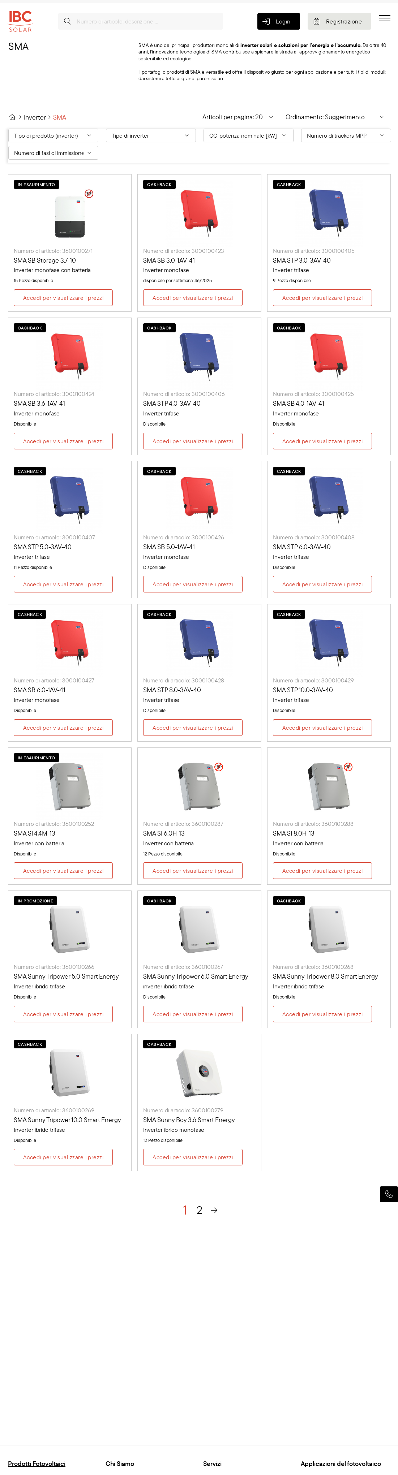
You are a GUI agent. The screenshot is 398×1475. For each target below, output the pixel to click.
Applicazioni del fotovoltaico (341, 1463)
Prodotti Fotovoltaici (36, 1463)
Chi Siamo (120, 1463)
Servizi (212, 1463)
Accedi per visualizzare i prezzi (63, 298)
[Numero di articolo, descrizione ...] (140, 21)
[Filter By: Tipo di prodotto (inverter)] (53, 135)
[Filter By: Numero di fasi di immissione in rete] (53, 153)
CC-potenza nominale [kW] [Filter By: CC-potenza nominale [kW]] (243, 135)
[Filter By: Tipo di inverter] (151, 135)
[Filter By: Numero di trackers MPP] (346, 135)
